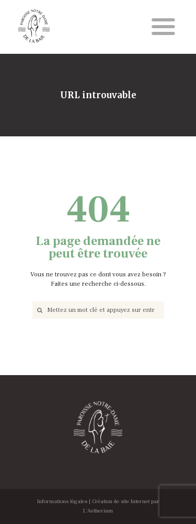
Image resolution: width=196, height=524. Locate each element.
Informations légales (62, 501)
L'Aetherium (98, 511)
